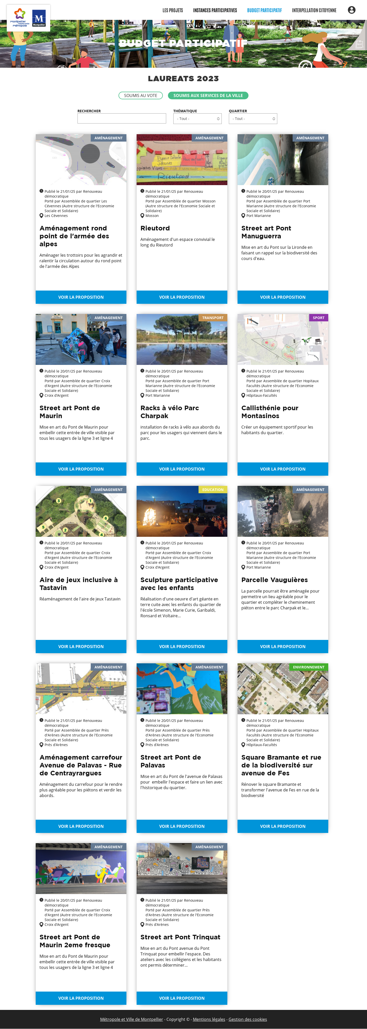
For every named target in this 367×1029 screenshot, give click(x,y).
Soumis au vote (140, 95)
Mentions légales (209, 1019)
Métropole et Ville (117, 1019)
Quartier (238, 110)
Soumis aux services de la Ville (208, 95)
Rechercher (89, 110)
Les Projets (173, 10)
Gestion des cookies (248, 1019)
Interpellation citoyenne (314, 10)
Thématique (185, 110)
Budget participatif (264, 10)
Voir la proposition (81, 297)
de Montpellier (148, 1019)
